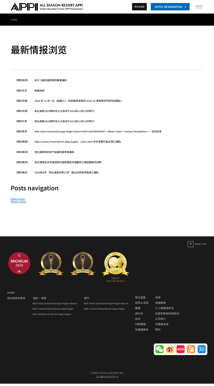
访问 (137, 321)
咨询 (157, 300)
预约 (157, 332)
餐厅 (86, 300)
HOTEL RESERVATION (168, 7)
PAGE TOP (201, 247)
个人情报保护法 (164, 310)
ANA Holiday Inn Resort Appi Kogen (51, 316)
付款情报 (140, 326)
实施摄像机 (141, 332)
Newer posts (18, 205)
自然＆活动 (141, 305)
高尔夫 (139, 316)
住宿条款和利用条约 (167, 316)
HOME (11, 295)
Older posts (18, 203)
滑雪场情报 (139, 6)
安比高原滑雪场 (16, 300)
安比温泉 (140, 300)
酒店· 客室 (39, 300)
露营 (137, 310)
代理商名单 (161, 326)
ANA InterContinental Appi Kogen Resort (54, 305)
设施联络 (160, 305)
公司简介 (160, 321)
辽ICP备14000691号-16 (107, 378)
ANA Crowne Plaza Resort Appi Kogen (52, 311)
